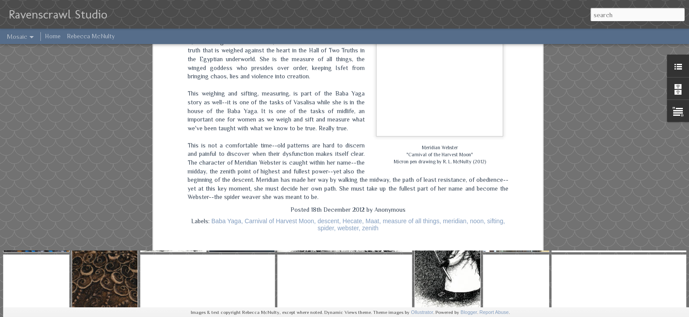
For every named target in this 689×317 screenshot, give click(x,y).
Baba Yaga (226, 79)
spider (326, 86)
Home (53, 36)
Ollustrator (422, 312)
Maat (372, 79)
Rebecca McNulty (91, 36)
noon (477, 79)
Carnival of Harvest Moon (279, 79)
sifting (495, 79)
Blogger (469, 312)
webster (348, 86)
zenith (370, 86)
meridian (455, 79)
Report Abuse (494, 312)
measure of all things (411, 79)
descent (328, 79)
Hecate (352, 79)
